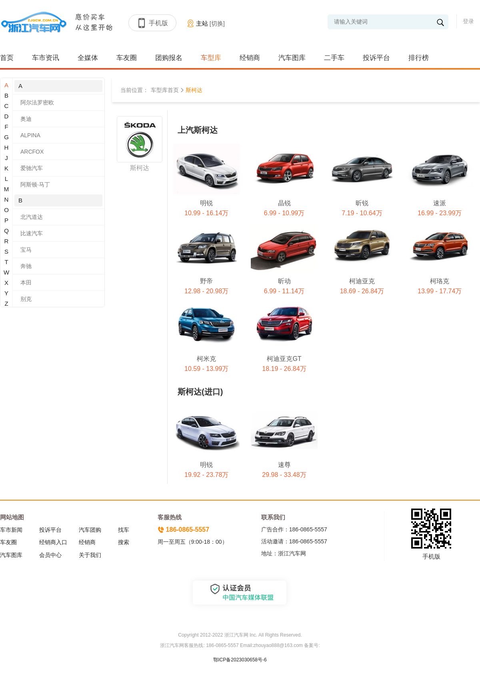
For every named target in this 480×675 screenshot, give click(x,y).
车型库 (211, 58)
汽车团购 (90, 530)
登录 (468, 21)
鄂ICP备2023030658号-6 (239, 660)
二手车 (334, 58)
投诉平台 (376, 58)
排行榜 (418, 58)
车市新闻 (11, 530)
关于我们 (90, 555)
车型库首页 (165, 90)
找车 (123, 530)
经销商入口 (53, 542)
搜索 (123, 542)
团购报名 (168, 58)
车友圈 (126, 58)
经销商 (250, 58)
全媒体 (88, 58)
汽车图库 (292, 58)
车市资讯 (45, 58)
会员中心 (50, 555)
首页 (7, 58)
